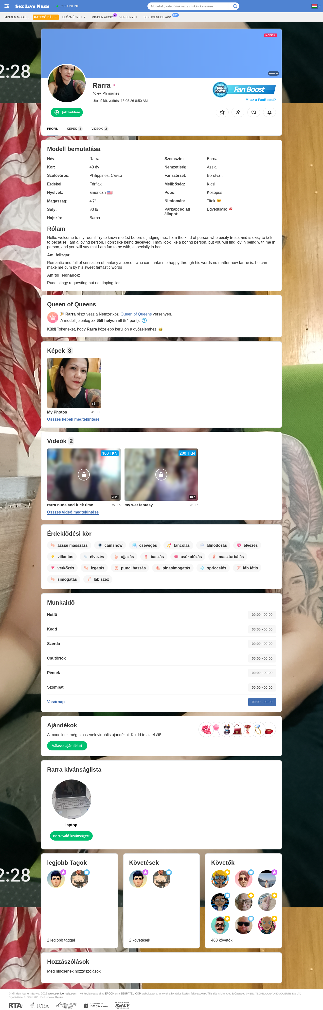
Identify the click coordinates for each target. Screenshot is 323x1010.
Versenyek (128, 17)
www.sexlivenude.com (62, 993)
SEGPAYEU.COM (131, 993)
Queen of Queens (136, 314)
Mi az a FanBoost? (261, 100)
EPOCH (109, 993)
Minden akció (104, 17)
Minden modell (16, 17)
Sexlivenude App (159, 17)
